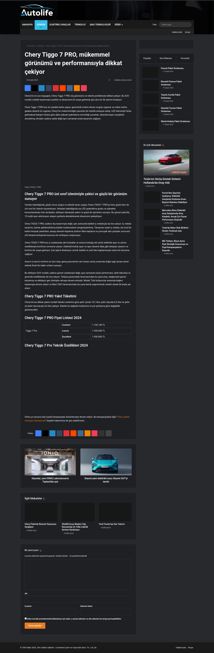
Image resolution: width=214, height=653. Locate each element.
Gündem (41, 24)
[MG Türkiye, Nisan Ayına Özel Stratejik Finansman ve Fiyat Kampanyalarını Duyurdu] (152, 247)
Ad (26, 593)
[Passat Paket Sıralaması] (152, 73)
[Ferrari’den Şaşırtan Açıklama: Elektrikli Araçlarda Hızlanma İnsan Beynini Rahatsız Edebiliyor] (152, 199)
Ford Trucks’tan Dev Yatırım (112, 524)
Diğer (118, 24)
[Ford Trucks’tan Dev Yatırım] (115, 512)
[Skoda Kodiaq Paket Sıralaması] (152, 126)
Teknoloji (80, 24)
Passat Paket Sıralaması (173, 69)
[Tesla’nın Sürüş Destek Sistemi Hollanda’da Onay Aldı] (166, 165)
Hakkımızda (177, 32)
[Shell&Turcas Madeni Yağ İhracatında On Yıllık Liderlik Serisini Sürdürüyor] (78, 512)
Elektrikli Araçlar (59, 24)
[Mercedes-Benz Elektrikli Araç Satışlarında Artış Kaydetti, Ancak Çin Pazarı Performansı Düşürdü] (152, 216)
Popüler (147, 58)
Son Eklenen (166, 58)
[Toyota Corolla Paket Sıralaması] (152, 100)
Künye (187, 32)
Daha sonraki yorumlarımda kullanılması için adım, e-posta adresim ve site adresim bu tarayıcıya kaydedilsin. (74, 619)
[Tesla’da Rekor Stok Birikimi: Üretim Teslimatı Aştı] (152, 234)
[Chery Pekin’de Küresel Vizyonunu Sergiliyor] (41, 512)
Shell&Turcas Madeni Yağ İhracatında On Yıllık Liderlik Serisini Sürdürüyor (75, 527)
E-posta (29, 606)
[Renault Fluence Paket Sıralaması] (152, 86)
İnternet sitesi (86, 606)
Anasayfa (27, 24)
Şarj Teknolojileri (100, 24)
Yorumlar (185, 58)
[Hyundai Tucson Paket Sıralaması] (152, 113)
